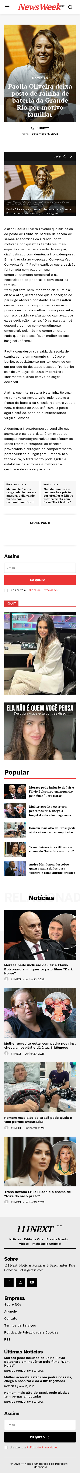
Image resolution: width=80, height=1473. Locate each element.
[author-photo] (7, 979)
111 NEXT (16, 979)
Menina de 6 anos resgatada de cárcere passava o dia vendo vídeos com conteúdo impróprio (21, 496)
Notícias (40, 78)
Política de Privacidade (42, 590)
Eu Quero (40, 580)
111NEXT (43, 128)
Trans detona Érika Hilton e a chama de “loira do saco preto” (51, 849)
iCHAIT (11, 603)
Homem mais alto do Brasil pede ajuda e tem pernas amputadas (52, 830)
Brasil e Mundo (14, 1370)
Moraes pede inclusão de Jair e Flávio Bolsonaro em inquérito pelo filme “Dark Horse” (51, 791)
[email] (40, 568)
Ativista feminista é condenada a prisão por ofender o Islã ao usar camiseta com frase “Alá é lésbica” (58, 496)
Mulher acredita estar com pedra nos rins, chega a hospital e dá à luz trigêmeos (50, 810)
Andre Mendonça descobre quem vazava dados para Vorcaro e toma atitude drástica (52, 868)
